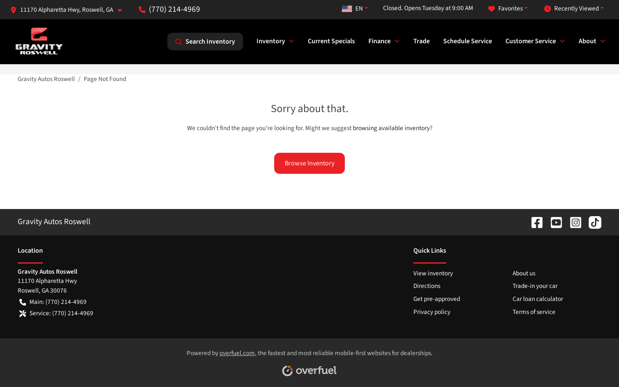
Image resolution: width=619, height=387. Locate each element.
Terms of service (534, 311)
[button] (69, 10)
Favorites (505, 8)
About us (524, 273)
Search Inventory (205, 42)
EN (352, 8)
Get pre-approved (436, 298)
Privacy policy (431, 311)
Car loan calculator (538, 298)
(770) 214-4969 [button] (169, 9)
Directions (426, 285)
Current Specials (331, 41)
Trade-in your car (535, 285)
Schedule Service (467, 41)
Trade (421, 41)
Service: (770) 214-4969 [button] (56, 313)
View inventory (433, 273)
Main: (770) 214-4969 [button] (53, 302)
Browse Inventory (309, 163)
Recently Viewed (571, 8)
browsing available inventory (391, 128)
